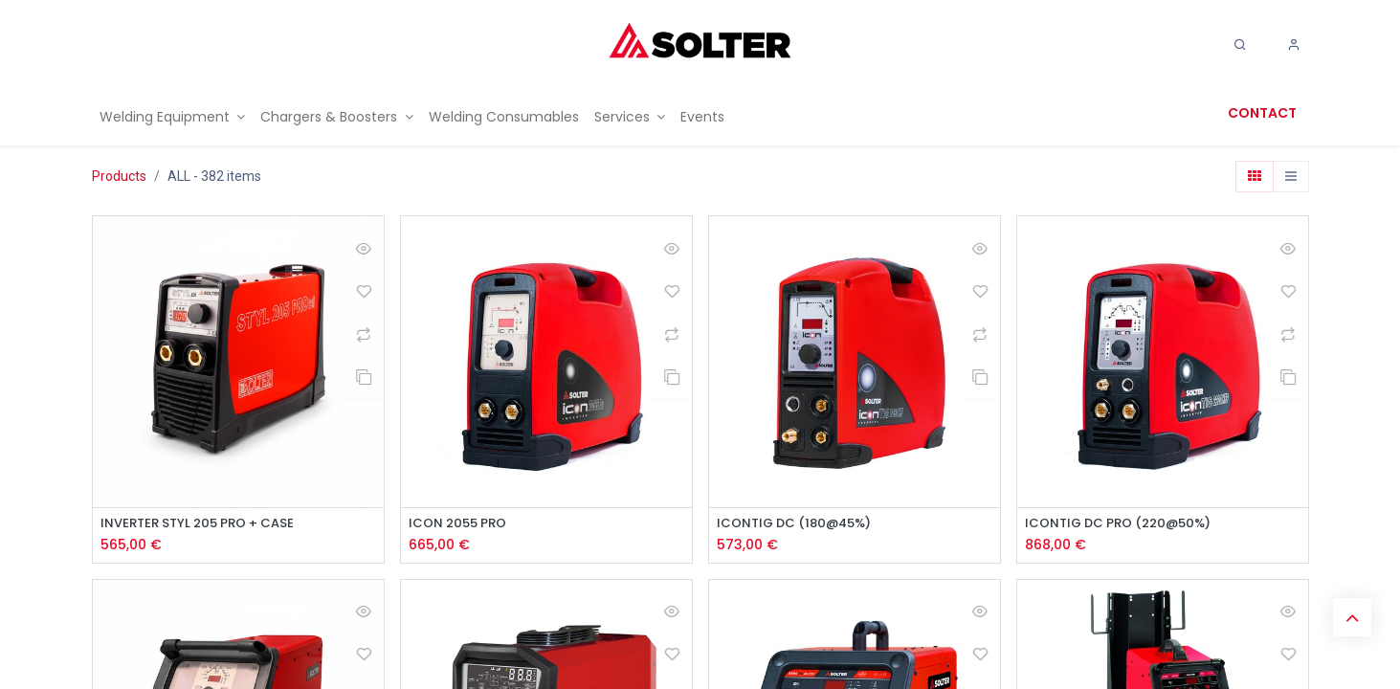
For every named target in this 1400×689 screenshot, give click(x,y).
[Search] (1240, 45)
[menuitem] (173, 117)
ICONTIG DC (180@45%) (800, 524)
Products (119, 176)
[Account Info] (1293, 45)
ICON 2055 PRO (461, 524)
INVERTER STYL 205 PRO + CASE (204, 524)
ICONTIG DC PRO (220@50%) (1125, 524)
